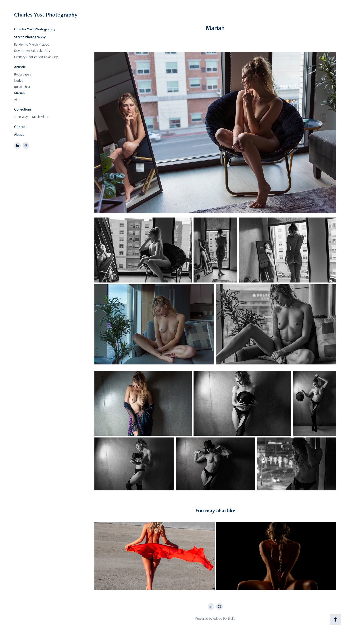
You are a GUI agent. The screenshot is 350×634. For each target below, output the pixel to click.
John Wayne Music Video (31, 116)
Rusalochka (22, 86)
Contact (20, 126)
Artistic (20, 66)
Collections (23, 109)
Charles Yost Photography (45, 14)
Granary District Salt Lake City (36, 56)
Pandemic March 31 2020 (31, 44)
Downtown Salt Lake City (32, 50)
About (19, 134)
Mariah (19, 93)
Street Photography (30, 36)
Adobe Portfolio (224, 618)
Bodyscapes (22, 74)
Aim (17, 99)
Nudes (18, 80)
